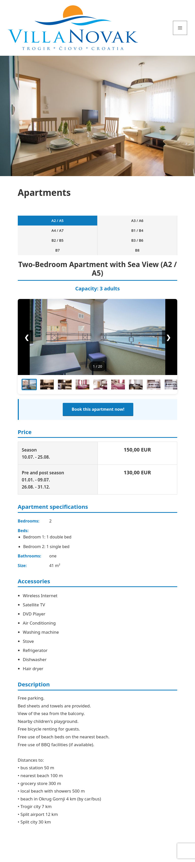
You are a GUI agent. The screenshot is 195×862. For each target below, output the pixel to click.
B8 (137, 250)
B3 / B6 (137, 240)
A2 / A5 (58, 220)
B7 (57, 250)
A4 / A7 (58, 230)
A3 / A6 (137, 220)
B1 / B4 (137, 230)
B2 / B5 (57, 240)
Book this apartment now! (98, 409)
